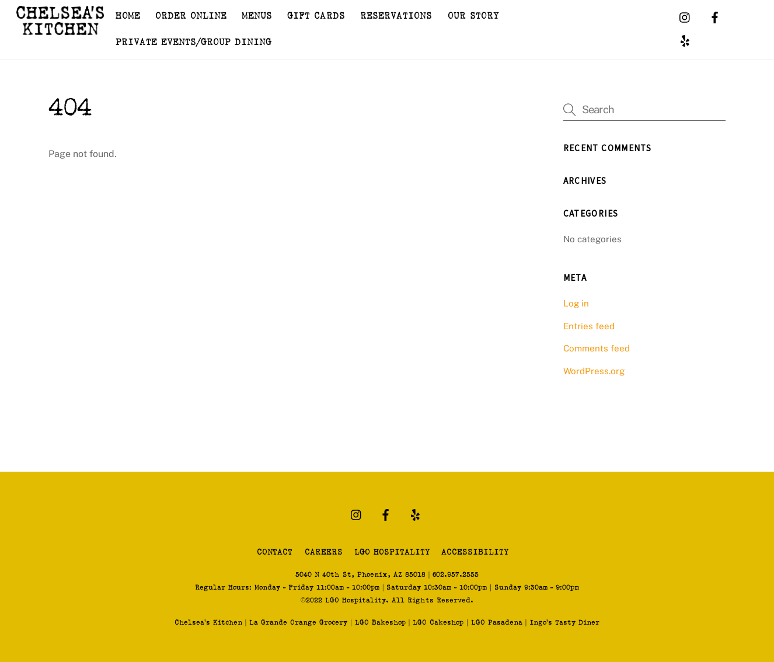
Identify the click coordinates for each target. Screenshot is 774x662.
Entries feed (589, 326)
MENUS (257, 16)
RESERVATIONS (396, 16)
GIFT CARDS (316, 16)
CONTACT (274, 552)
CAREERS (324, 552)
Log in (576, 303)
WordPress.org (594, 371)
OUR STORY (473, 16)
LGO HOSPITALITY (392, 552)
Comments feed (596, 348)
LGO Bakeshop (380, 622)
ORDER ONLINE (190, 16)
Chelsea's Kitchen (208, 622)
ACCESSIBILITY (474, 552)
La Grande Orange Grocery (298, 622)
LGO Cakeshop (438, 622)
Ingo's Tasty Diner (564, 622)
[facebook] (715, 18)
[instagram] (685, 18)
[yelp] (685, 41)
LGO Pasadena (496, 622)
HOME (128, 16)
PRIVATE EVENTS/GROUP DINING (193, 42)
